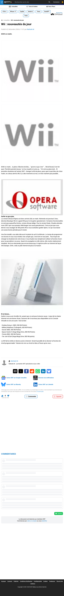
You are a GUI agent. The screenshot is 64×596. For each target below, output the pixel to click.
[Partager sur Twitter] (20, 371)
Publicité (16, 581)
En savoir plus (40, 391)
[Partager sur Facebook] (26, 371)
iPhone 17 (13, 11)
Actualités (13, 6)
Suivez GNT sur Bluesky (13, 384)
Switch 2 (30, 11)
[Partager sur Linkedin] (43, 371)
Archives (32, 583)
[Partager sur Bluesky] (49, 371)
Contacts (9, 581)
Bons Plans (50, 6)
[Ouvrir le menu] (1, 2)
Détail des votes (5, 397)
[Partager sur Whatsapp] (37, 371)
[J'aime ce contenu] (2, 396)
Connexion (56, 2)
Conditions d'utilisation (26, 581)
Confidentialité (38, 581)
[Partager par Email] (15, 371)
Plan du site (60, 581)
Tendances (52, 581)
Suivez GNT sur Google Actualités (16, 378)
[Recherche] (49, 2)
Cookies (45, 581)
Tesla (26, 15)
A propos (3, 581)
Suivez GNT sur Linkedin (45, 384)
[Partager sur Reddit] (32, 371)
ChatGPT (46, 11)
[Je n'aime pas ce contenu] (8, 396)
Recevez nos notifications (46, 378)
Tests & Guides (32, 6)
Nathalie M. (14, 361)
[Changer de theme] (62, 2)
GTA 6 (4, 11)
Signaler (58, 396)
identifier (44, 521)
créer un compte (31, 521)
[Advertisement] (32, 37)
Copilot (22, 11)
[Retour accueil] (8, 2)
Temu (38, 11)
